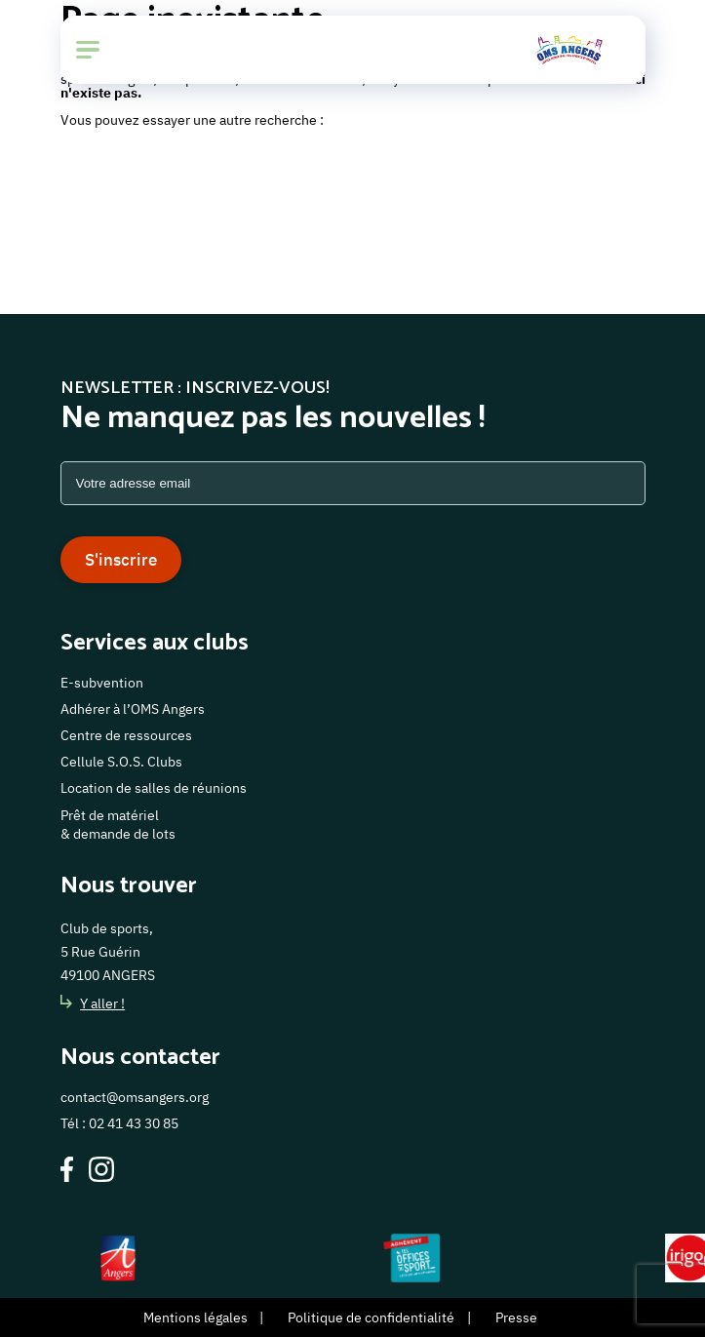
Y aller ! (93, 1003)
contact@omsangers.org (134, 1097)
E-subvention (101, 682)
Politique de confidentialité (371, 1317)
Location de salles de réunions (153, 788)
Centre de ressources (126, 735)
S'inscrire (121, 559)
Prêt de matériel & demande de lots (118, 824)
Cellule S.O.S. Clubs (121, 761)
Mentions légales (195, 1317)
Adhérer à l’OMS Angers (132, 709)
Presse (516, 1317)
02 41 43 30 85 (133, 1123)
